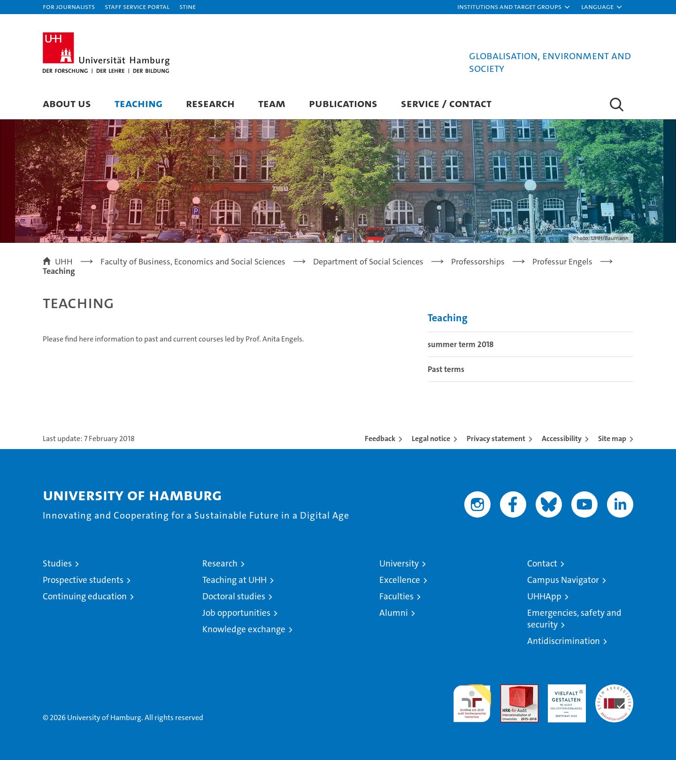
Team (271, 103)
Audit (509, 689)
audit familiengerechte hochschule (472, 699)
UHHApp (544, 596)
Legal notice (431, 438)
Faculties (396, 596)
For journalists (69, 6)
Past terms (446, 369)
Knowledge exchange (243, 629)
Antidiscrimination (563, 641)
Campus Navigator (563, 580)
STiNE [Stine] (187, 6)
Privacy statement (496, 438)
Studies (57, 563)
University (399, 563)
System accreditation (614, 694)
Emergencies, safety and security (574, 618)
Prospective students (83, 580)
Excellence (399, 580)
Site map (612, 438)
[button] (514, 7)
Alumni (393, 613)
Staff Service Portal (137, 6)
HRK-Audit (564, 689)
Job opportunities (236, 613)
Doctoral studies (233, 596)
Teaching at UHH (234, 580)
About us (67, 103)
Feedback (380, 438)
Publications (343, 103)
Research (210, 103)
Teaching (138, 103)
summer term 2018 (461, 344)
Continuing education (85, 596)
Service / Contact (446, 103)
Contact (542, 563)
